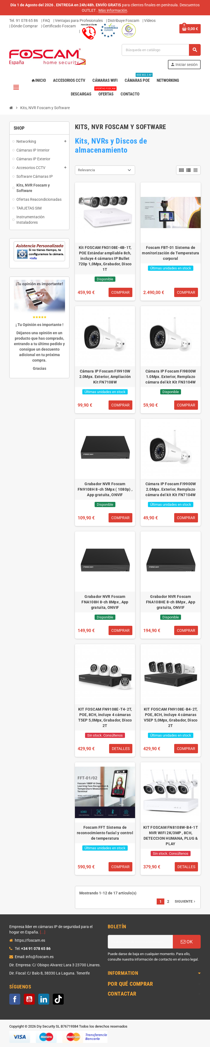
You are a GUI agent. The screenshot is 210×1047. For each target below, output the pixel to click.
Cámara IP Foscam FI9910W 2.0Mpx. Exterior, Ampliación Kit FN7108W (105, 376)
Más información (112, 10)
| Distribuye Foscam (122, 20)
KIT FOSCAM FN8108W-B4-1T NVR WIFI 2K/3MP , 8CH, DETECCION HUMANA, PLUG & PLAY (170, 835)
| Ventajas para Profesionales (78, 20)
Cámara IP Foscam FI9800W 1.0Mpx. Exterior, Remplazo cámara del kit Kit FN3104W (170, 376)
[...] (42, 932)
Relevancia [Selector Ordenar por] (86, 170)
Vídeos (150, 20)
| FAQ (45, 20)
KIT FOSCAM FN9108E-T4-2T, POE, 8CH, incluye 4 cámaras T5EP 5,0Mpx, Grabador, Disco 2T (105, 717)
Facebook (14, 999)
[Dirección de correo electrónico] (140, 942)
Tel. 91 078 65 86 (23, 20)
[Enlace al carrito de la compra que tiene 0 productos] (190, 28)
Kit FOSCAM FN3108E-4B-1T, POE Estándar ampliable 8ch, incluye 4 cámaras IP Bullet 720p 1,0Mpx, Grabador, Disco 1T (105, 258)
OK (187, 941)
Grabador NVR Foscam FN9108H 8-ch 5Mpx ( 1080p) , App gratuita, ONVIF (105, 489)
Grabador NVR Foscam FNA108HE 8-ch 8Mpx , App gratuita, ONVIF (170, 602)
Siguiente (185, 901)
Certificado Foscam (59, 26)
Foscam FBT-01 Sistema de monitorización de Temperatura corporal (170, 253)
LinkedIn (43, 999)
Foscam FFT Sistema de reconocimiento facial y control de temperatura (105, 832)
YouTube (29, 999)
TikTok (58, 999)
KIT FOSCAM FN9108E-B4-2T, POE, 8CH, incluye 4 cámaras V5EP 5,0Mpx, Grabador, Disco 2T (171, 717)
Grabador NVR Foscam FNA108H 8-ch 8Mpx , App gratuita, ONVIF (104, 602)
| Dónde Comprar (23, 26)
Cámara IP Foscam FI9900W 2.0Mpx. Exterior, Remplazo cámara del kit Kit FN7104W (170, 489)
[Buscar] (161, 50)
